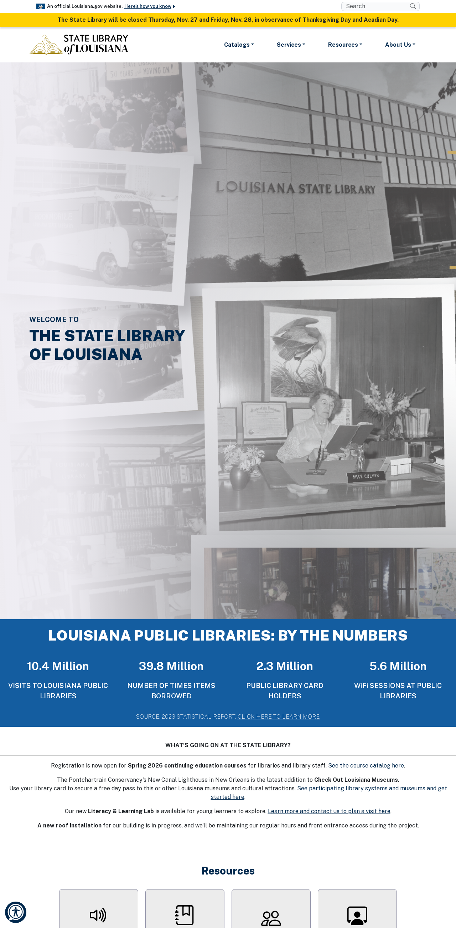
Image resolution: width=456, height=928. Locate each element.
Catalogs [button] (237, 44)
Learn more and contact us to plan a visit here (329, 811)
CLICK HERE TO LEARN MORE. (279, 716)
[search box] (375, 6)
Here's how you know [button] (150, 6)
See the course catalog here (366, 765)
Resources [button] (343, 44)
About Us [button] (398, 44)
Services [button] (289, 44)
